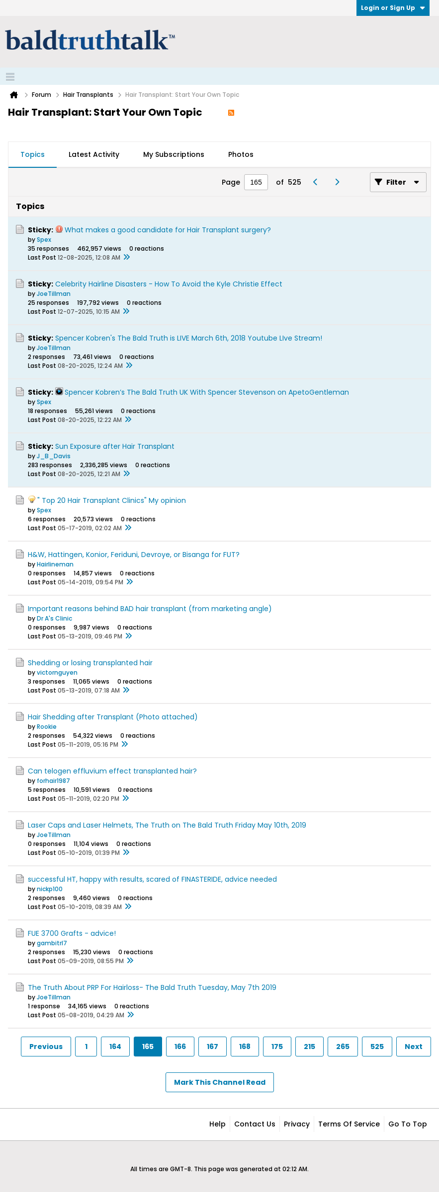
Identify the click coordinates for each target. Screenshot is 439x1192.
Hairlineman (55, 564)
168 (245, 1047)
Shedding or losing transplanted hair (90, 663)
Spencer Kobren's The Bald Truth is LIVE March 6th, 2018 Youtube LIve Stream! (188, 338)
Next (414, 1047)
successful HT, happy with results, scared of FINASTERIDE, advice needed (152, 879)
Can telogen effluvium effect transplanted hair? (112, 771)
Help (217, 1124)
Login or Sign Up (393, 7)
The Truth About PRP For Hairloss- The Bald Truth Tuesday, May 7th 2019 (152, 987)
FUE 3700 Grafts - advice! (72, 933)
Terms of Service (349, 1124)
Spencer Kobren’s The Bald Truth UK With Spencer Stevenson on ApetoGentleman (207, 392)
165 (148, 1047)
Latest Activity (94, 154)
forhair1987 (53, 780)
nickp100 (50, 889)
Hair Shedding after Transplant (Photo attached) (113, 717)
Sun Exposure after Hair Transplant (115, 446)
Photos (241, 154)
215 (309, 1047)
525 (377, 1047)
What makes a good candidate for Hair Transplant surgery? (168, 230)
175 (277, 1047)
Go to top (407, 1124)
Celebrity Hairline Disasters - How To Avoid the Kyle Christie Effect (168, 284)
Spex (44, 239)
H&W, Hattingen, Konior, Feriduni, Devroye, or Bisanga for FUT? (134, 555)
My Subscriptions (173, 154)
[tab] (32, 155)
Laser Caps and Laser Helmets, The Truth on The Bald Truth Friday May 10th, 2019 (167, 825)
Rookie (47, 726)
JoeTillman (54, 293)
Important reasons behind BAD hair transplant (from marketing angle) (150, 609)
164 (115, 1047)
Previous (46, 1047)
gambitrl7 (52, 943)
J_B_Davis (54, 456)
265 (343, 1047)
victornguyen (57, 672)
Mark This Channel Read (219, 1082)
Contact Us (254, 1124)
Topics (32, 154)
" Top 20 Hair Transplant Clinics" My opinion (111, 500)
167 (212, 1047)
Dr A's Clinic (54, 618)
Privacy (297, 1124)
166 (180, 1047)
